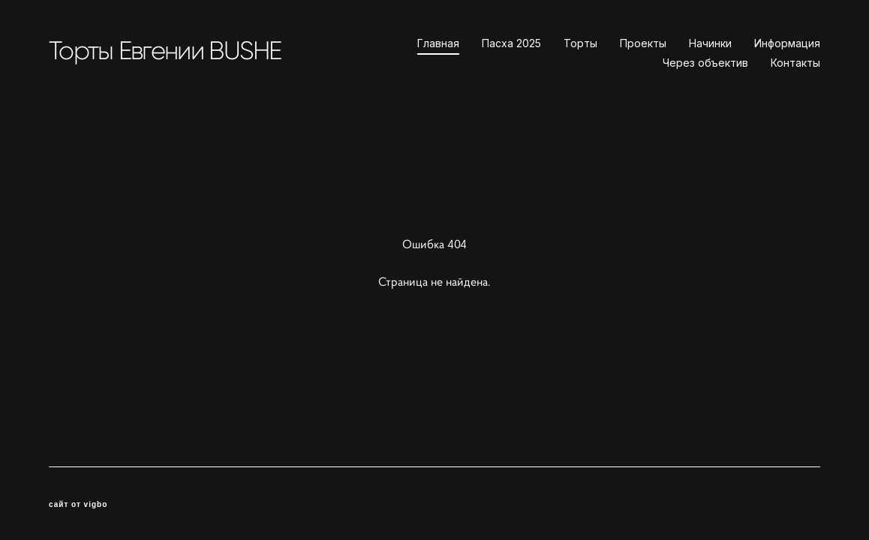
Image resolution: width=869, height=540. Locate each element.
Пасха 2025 (511, 44)
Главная (438, 44)
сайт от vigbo (78, 504)
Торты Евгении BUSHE (165, 50)
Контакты (795, 63)
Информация (787, 44)
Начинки (710, 44)
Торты (580, 44)
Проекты (643, 44)
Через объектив (705, 63)
